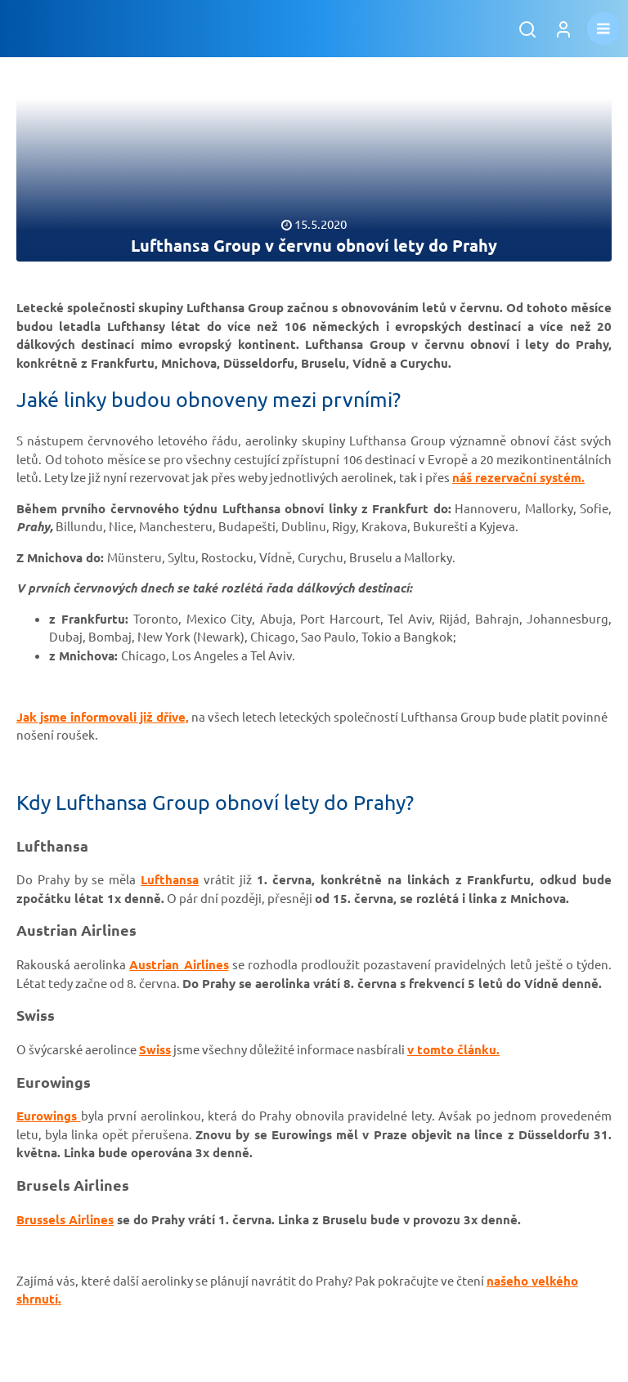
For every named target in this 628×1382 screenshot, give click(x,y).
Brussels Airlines (65, 1219)
